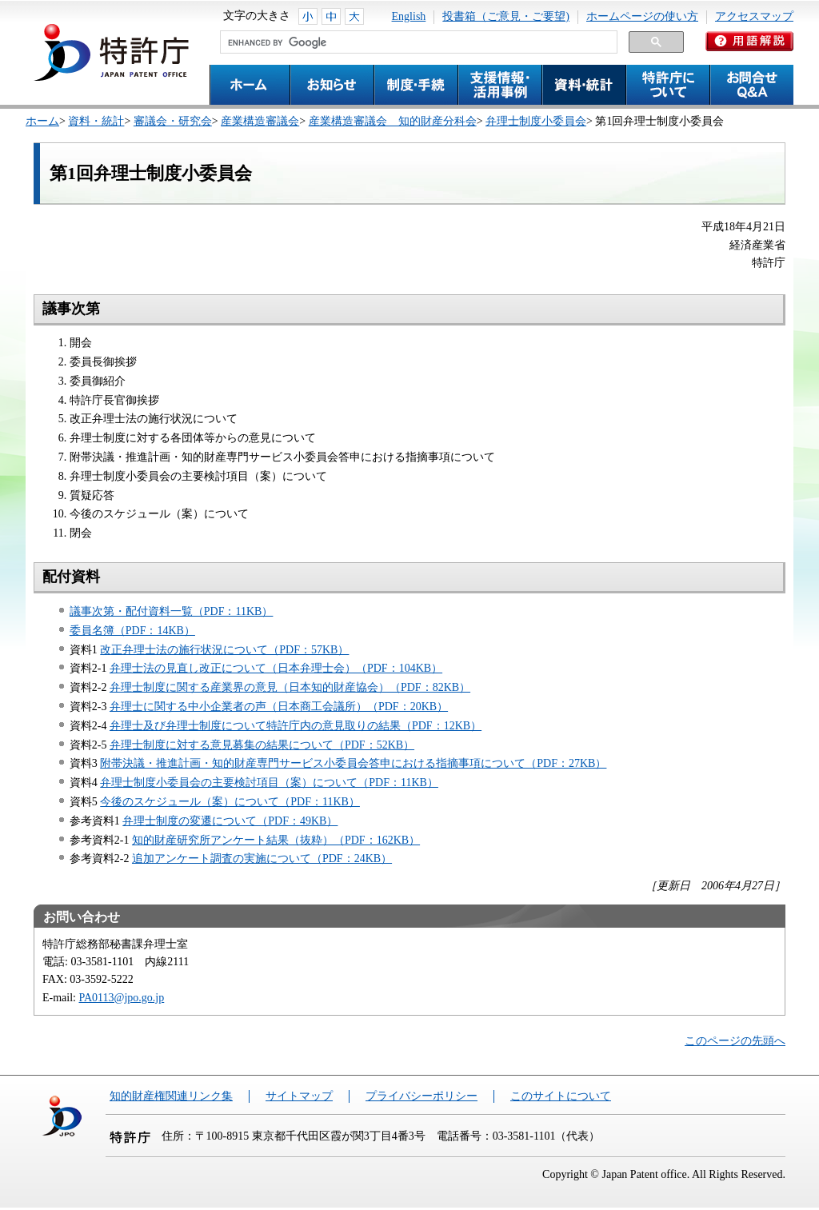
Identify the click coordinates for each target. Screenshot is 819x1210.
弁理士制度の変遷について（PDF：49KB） (230, 821)
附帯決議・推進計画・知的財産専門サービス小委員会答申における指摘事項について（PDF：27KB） (353, 763)
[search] (417, 42)
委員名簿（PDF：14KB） (132, 631)
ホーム (42, 121)
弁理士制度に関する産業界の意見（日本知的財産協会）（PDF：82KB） (290, 687)
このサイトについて (560, 1096)
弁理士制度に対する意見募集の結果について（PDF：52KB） (262, 745)
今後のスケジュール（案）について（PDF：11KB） (230, 802)
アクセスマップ (754, 16)
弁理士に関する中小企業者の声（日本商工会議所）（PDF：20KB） (279, 707)
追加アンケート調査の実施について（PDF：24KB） (262, 859)
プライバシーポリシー (421, 1096)
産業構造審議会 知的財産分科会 (393, 121)
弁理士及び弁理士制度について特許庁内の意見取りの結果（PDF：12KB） (295, 726)
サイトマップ (299, 1096)
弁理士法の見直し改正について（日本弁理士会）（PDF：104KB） (276, 668)
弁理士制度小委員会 (535, 121)
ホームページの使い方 (642, 16)
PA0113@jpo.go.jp (122, 998)
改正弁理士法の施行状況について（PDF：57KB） (224, 650)
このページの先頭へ (735, 1041)
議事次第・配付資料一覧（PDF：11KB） (172, 611)
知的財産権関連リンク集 (171, 1096)
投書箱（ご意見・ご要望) (505, 16)
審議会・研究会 (173, 121)
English (409, 16)
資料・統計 (96, 121)
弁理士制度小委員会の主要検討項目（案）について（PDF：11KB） (269, 783)
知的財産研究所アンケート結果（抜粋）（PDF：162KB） (276, 840)
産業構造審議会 (260, 121)
